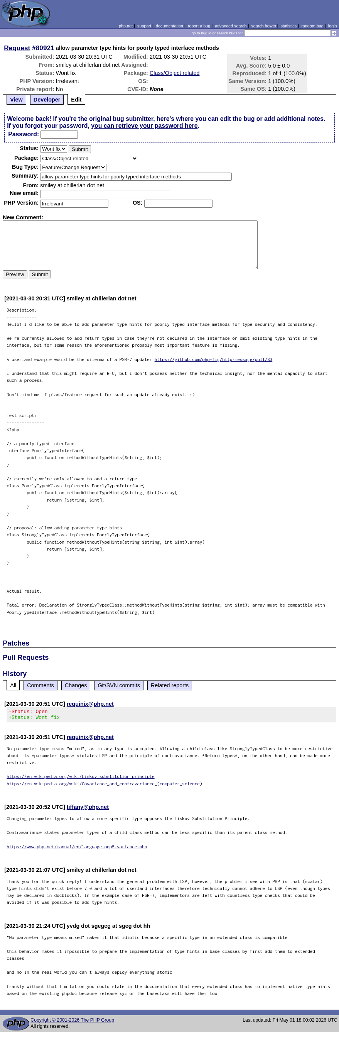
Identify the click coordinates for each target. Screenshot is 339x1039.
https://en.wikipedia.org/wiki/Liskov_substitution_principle (81, 778)
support (144, 26)
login (332, 26)
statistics (289, 26)
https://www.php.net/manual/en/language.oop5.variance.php (77, 848)
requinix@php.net (90, 704)
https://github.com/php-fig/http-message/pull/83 (214, 359)
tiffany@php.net (88, 809)
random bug (312, 26)
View (16, 100)
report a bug (199, 26)
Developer (47, 100)
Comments (40, 685)
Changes (76, 685)
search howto (263, 26)
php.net (126, 26)
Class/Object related (175, 73)
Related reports (170, 685)
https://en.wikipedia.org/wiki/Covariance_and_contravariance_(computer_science (103, 785)
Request (17, 48)
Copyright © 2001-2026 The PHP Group (72, 1022)
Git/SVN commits (119, 685)
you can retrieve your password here (144, 125)
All (13, 685)
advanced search (230, 26)
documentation (169, 26)
